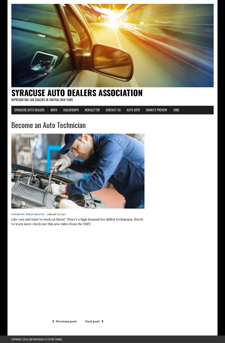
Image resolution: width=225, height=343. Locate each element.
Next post (94, 321)
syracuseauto (35, 214)
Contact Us (113, 110)
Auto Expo (133, 110)
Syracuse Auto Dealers (29, 110)
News (54, 110)
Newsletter (92, 110)
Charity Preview (156, 110)
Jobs (176, 110)
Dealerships (71, 110)
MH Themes (56, 339)
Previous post (64, 321)
